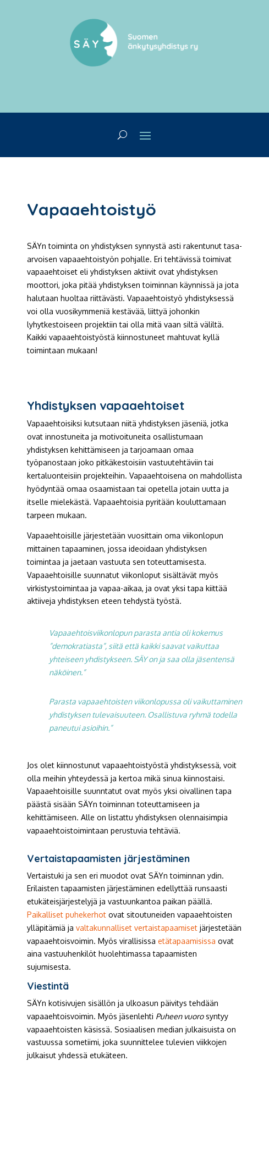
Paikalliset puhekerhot (66, 914)
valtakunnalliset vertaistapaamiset (136, 927)
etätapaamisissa (187, 941)
